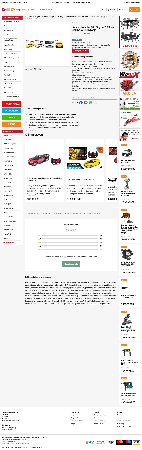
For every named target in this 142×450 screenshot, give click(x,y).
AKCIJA (11, 124)
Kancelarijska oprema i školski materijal (11, 40)
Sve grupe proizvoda (124, 426)
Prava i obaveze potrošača (99, 303)
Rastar (74, 23)
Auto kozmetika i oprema (11, 21)
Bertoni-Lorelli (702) (10, 221)
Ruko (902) (7, 187)
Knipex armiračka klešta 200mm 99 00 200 (129, 296)
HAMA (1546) (8, 161)
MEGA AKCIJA (11, 104)
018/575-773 (58, 2)
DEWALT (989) (8, 178)
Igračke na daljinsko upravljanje (53, 17)
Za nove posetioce (100, 415)
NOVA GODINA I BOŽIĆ (11, 53)
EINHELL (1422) (8, 165)
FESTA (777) (7, 204)
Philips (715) (7, 212)
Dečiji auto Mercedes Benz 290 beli (128, 161)
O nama (119, 415)
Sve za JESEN (8, 83)
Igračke (6, 34)
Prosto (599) (7, 234)
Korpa (73, 424)
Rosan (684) (7, 225)
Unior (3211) (7, 140)
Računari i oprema (9, 66)
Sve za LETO (8, 88)
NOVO (11, 117)
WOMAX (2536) (9, 148)
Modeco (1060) (8, 170)
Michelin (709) (8, 217)
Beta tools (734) (9, 208)
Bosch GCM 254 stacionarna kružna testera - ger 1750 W (128, 329)
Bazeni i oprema (9, 30)
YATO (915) (7, 182)
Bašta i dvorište (8, 26)
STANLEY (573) (8, 238)
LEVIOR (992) (8, 174)
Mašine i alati (8, 49)
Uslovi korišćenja (100, 421)
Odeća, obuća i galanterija (12, 58)
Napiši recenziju (71, 264)
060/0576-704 (85, 2)
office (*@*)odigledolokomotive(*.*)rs (17, 443)
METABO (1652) (9, 157)
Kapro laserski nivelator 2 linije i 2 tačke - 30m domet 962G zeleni (129, 264)
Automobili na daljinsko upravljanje (77, 17)
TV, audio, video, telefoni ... (12, 96)
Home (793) (7, 200)
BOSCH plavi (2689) (10, 144)
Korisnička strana (15, 2)
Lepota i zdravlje (9, 45)
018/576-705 (76, 2)
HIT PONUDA (11, 110)
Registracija (75, 418)
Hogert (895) (8, 191)
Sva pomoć (98, 418)
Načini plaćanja (99, 424)
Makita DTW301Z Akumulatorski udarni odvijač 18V (128, 193)
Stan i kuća (7, 75)
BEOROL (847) (8, 195)
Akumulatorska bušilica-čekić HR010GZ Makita (129, 394)
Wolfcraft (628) (8, 230)
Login (73, 415)
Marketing (5, 2)
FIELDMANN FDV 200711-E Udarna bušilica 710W (129, 362)
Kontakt (119, 418)
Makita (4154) (8, 135)
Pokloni (6, 62)
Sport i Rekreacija (9, 71)
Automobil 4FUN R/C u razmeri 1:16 (80, 179)
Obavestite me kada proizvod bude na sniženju (87, 98)
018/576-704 (67, 2)
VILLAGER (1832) (9, 152)
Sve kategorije (29, 17)
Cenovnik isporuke (123, 421)
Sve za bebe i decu (10, 79)
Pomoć (25, 2)
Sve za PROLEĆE (9, 92)
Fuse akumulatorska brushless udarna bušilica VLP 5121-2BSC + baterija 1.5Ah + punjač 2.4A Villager (129, 228)
